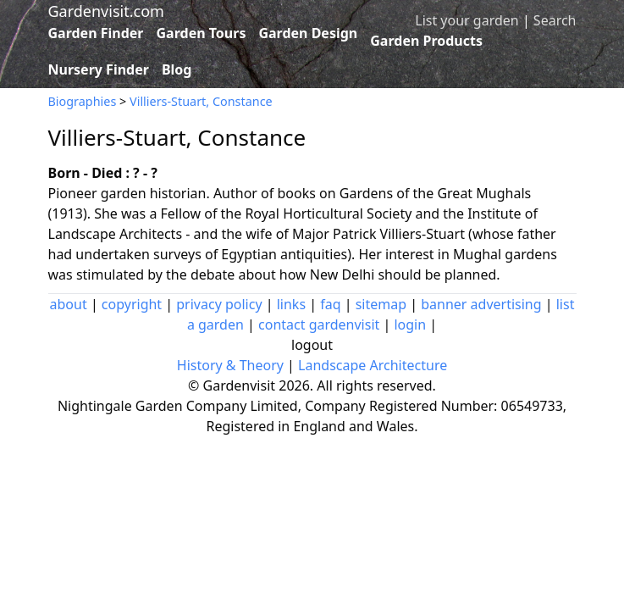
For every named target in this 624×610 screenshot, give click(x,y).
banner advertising (481, 304)
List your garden (466, 20)
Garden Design (307, 33)
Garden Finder (96, 33)
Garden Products (426, 40)
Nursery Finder (98, 69)
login (410, 324)
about (68, 304)
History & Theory (230, 365)
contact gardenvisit (318, 324)
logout (312, 345)
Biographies (82, 101)
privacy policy (219, 304)
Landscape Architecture (372, 365)
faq (330, 304)
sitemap (381, 304)
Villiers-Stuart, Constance (201, 101)
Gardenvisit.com (106, 11)
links (291, 304)
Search (555, 20)
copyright (132, 304)
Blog (177, 69)
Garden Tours (201, 33)
